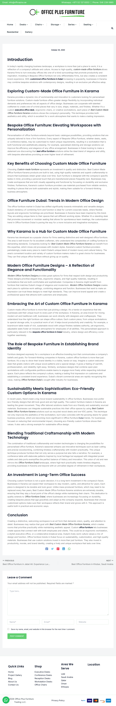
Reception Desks (42, 678)
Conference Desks (43, 675)
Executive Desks (42, 672)
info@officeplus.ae (17, 2)
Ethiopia (65, 686)
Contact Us (13, 684)
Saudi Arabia (67, 677)
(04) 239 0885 (107, 2)
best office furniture (45, 151)
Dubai (81, 418)
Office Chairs (41, 684)
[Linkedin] (63, 548)
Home (11, 672)
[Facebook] (47, 548)
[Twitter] (52, 548)
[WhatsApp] (69, 548)
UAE (63, 674)
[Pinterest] (58, 548)
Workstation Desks (43, 681)
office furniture (86, 527)
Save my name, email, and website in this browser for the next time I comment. (43, 629)
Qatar (63, 680)
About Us (12, 681)
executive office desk (25, 110)
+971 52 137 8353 (80, 2)
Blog (10, 678)
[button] (28, 24)
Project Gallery (15, 675)
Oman (64, 683)
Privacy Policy (58, 700)
